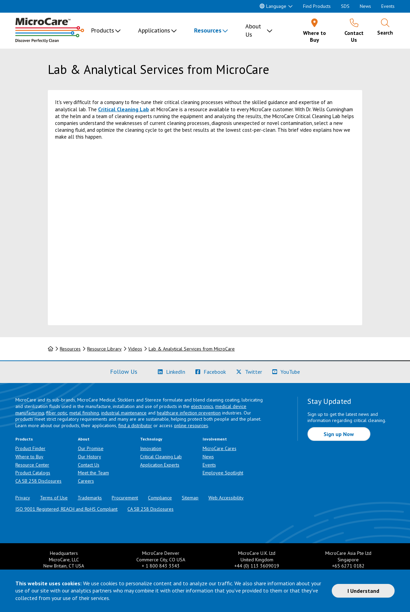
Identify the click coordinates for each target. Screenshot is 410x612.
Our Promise (91, 448)
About (84, 439)
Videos (135, 349)
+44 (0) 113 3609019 (256, 566)
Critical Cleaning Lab (123, 109)
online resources (191, 425)
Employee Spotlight (223, 473)
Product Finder (30, 448)
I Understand (363, 590)
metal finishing (84, 413)
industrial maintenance (124, 413)
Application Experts (159, 465)
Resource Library (104, 349)
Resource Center (32, 465)
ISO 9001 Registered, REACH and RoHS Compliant (66, 509)
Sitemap (190, 498)
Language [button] (273, 6)
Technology (151, 439)
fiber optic (56, 413)
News (365, 6)
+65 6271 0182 (348, 566)
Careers (86, 481)
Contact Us (88, 465)
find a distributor (135, 425)
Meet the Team (93, 473)
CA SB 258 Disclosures (38, 481)
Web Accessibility (226, 498)
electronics (202, 406)
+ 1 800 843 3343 (161, 566)
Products (102, 30)
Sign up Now (339, 434)
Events (388, 6)
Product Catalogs (32, 473)
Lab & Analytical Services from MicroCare (192, 349)
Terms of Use (54, 498)
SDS (345, 6)
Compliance (160, 498)
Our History (89, 457)
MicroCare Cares (219, 448)
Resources (207, 30)
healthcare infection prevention (189, 413)
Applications (154, 30)
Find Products (317, 6)
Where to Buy (29, 457)
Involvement (215, 439)
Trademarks (90, 498)
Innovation (150, 448)
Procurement (125, 498)
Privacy (22, 498)
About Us (253, 30)
